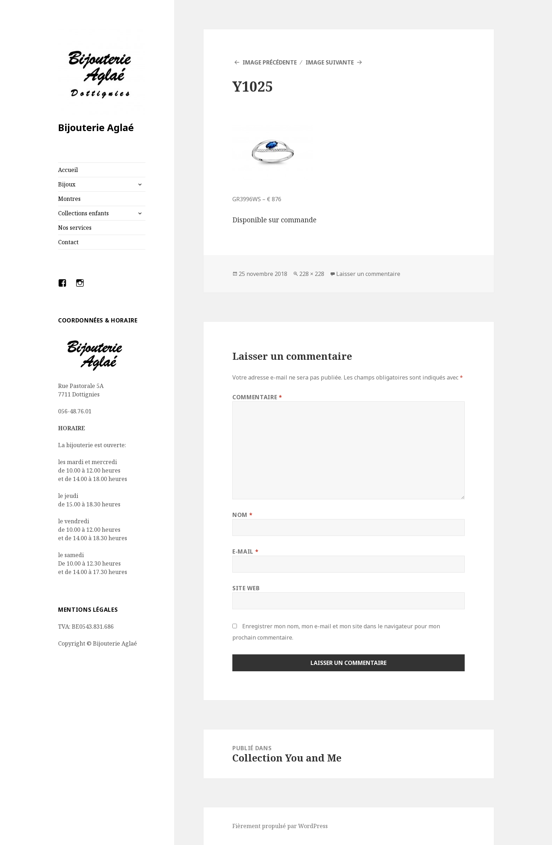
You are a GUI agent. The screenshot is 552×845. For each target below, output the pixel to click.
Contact (68, 242)
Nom (242, 515)
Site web (245, 588)
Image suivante (330, 62)
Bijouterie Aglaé (96, 127)
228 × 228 (311, 274)
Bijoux (66, 184)
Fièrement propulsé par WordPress (280, 826)
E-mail (245, 551)
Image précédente (270, 62)
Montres (69, 199)
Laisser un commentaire (368, 274)
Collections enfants (83, 213)
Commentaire (257, 397)
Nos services (75, 228)
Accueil (68, 170)
